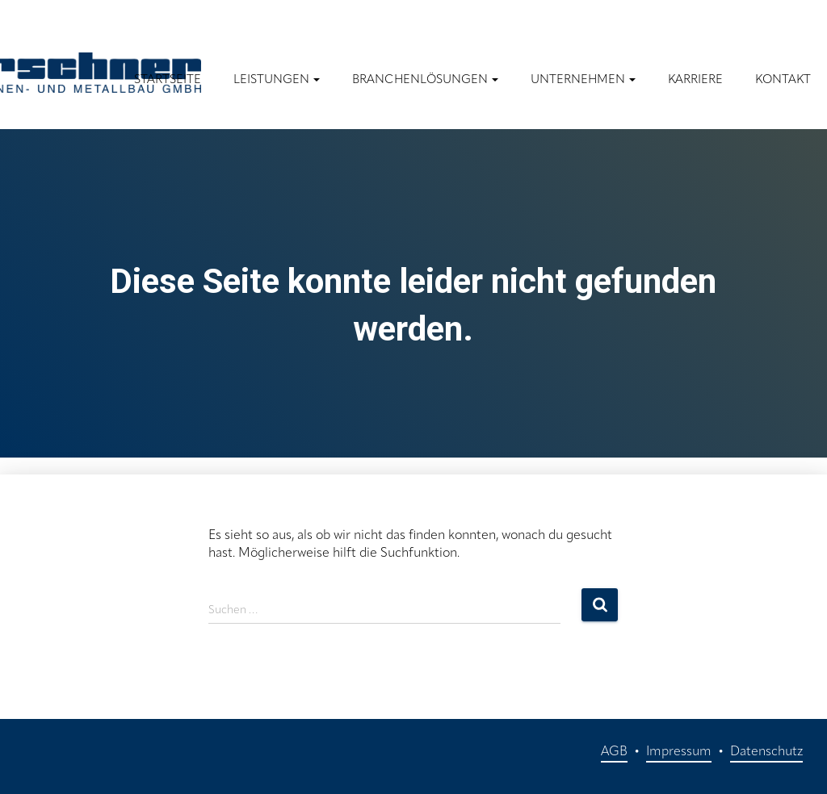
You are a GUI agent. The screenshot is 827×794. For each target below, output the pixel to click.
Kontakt (783, 80)
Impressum (679, 752)
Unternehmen (583, 80)
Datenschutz (766, 752)
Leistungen (276, 80)
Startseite (167, 80)
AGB (614, 752)
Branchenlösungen (425, 80)
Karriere (695, 80)
